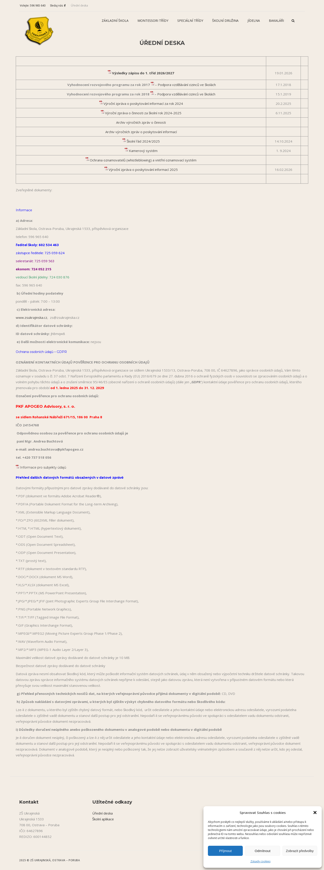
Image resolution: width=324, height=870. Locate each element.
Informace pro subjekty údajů (43, 467)
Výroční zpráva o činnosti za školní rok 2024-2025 (143, 113)
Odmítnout (262, 851)
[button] (315, 812)
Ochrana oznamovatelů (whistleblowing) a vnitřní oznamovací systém (143, 160)
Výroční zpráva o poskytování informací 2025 (143, 169)
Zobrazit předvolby (300, 851)
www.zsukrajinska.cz (31, 317)
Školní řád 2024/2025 (143, 141)
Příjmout (225, 851)
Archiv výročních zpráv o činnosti (141, 122)
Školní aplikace (103, 819)
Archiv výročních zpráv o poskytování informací (141, 132)
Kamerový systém (143, 150)
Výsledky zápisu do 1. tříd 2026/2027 (143, 73)
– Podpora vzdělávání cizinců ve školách (185, 84)
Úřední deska (79, 5)
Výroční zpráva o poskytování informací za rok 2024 (143, 103)
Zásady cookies (260, 861)
